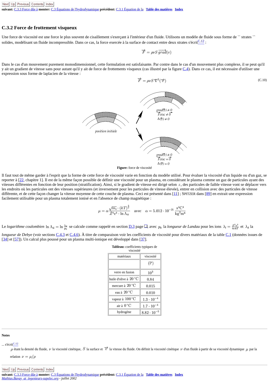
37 (143, 239)
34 (5, 239)
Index (179, 9)
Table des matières (159, 9)
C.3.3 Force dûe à (26, 9)
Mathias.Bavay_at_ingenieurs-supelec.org (30, 378)
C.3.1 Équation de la (129, 9)
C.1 (228, 234)
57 (17, 239)
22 (21, 180)
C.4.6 (74, 234)
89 (208, 193)
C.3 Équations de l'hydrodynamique (75, 9)
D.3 (132, 226)
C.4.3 (60, 234)
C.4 (185, 69)
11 (175, 193)
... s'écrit (7, 344)
